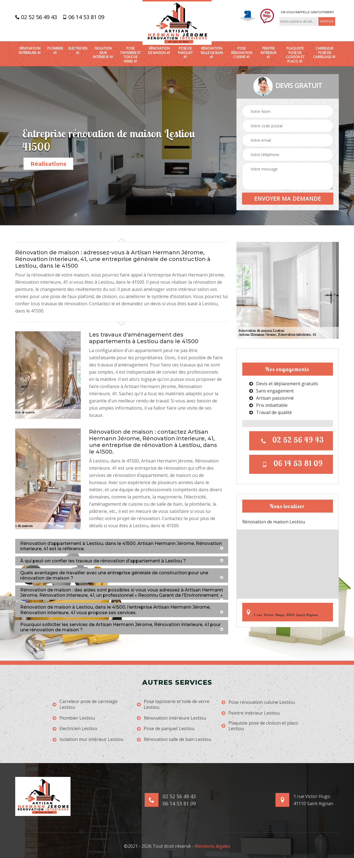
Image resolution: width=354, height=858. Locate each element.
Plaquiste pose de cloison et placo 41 (295, 54)
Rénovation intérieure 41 (30, 50)
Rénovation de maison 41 (159, 50)
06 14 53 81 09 (83, 17)
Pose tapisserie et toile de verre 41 (130, 54)
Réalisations (48, 164)
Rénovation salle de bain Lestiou (174, 739)
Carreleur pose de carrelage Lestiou (85, 704)
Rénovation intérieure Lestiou (171, 718)
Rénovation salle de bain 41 (212, 52)
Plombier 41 (55, 50)
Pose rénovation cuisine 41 (241, 52)
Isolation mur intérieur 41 (103, 52)
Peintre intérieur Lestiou (251, 713)
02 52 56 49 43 (36, 17)
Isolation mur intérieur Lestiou (88, 739)
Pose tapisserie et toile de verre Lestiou (173, 704)
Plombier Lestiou (74, 718)
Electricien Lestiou (75, 729)
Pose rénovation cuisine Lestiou (258, 702)
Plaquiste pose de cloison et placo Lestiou (260, 726)
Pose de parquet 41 (185, 52)
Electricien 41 (77, 50)
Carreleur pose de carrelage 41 (324, 52)
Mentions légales (212, 846)
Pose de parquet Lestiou (165, 729)
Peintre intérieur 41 (268, 52)
